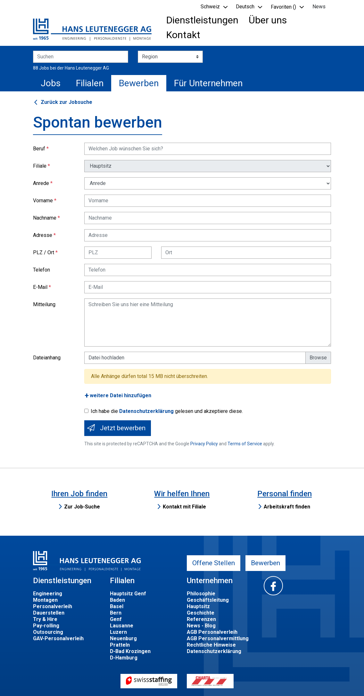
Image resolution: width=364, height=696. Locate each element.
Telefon (41, 270)
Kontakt (183, 34)
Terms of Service (245, 443)
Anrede (41, 183)
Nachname (44, 218)
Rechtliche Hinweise (211, 645)
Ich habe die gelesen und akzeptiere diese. (167, 411)
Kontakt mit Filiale (184, 507)
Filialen (89, 83)
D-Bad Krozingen (130, 651)
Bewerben (139, 83)
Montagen (45, 600)
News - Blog (201, 626)
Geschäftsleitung (208, 600)
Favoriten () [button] (283, 7)
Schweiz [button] (210, 7)
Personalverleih (52, 606)
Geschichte (200, 613)
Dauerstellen (48, 613)
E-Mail (40, 287)
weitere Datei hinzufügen (120, 395)
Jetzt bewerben (122, 428)
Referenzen (201, 619)
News (319, 7)
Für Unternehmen (208, 83)
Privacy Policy (204, 443)
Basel (116, 606)
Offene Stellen (213, 563)
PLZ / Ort (43, 252)
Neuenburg (123, 638)
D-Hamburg (123, 658)
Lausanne (121, 626)
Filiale (39, 166)
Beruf (39, 149)
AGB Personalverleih (212, 632)
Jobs (51, 83)
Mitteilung (44, 304)
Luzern (118, 632)
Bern (115, 613)
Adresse (42, 235)
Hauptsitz (198, 606)
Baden (117, 600)
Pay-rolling (46, 626)
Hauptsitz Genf (128, 594)
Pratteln (120, 645)
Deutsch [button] (245, 7)
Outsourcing (48, 632)
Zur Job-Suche (82, 507)
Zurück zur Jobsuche (66, 102)
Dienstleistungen (202, 20)
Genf (116, 619)
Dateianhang (47, 358)
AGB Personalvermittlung (218, 638)
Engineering (47, 594)
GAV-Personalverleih (58, 638)
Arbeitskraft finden (287, 507)
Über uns (268, 20)
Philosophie (201, 594)
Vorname (43, 200)
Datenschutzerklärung (146, 411)
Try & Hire (45, 619)
